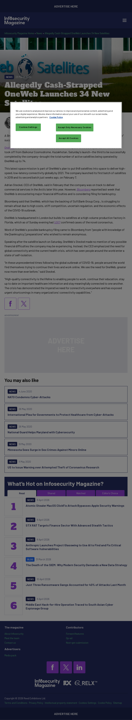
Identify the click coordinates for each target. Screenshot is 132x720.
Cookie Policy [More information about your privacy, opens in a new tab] (56, 117)
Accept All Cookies (68, 138)
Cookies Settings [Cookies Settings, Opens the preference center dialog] (28, 127)
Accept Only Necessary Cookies (74, 127)
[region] (66, 125)
